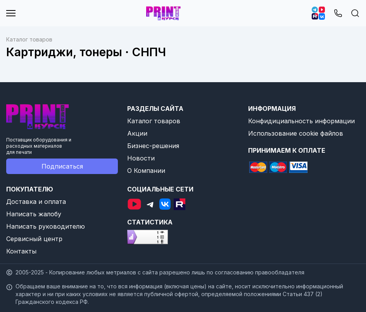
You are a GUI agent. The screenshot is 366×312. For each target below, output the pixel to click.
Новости (141, 158)
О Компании (146, 170)
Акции (137, 133)
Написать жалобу (33, 214)
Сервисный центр (34, 239)
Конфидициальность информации (301, 121)
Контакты (21, 251)
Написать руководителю (45, 226)
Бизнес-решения (153, 146)
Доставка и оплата (36, 201)
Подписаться (62, 166)
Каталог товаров (153, 121)
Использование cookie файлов (295, 133)
